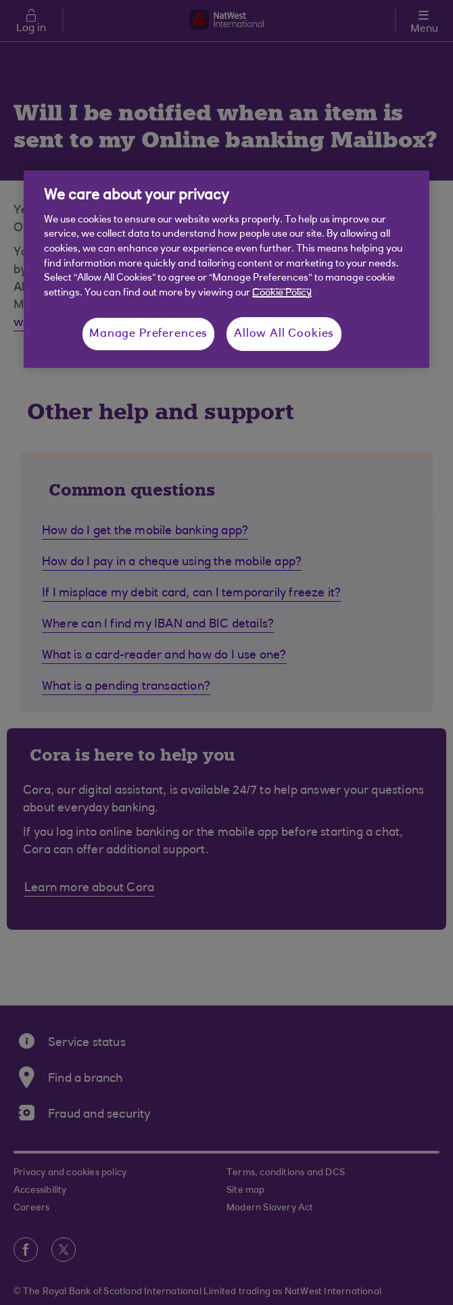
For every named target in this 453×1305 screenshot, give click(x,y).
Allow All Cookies (284, 333)
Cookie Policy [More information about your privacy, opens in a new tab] (282, 293)
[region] (226, 269)
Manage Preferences (148, 333)
